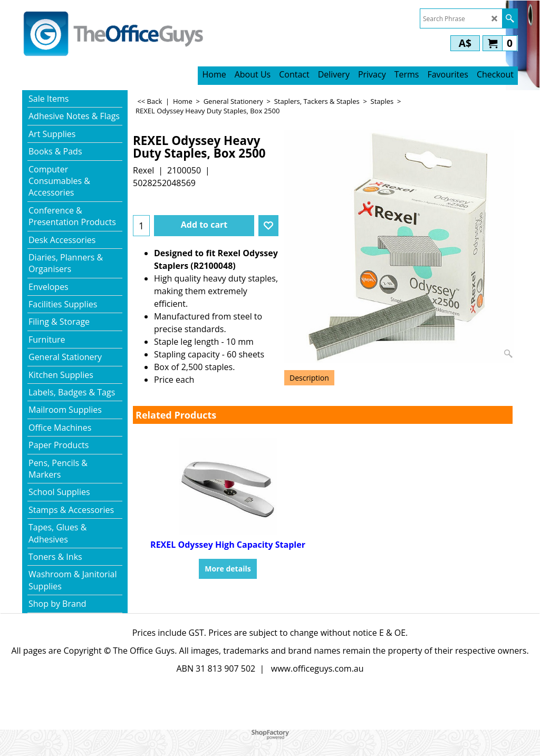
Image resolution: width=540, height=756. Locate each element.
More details (227, 569)
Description (309, 378)
